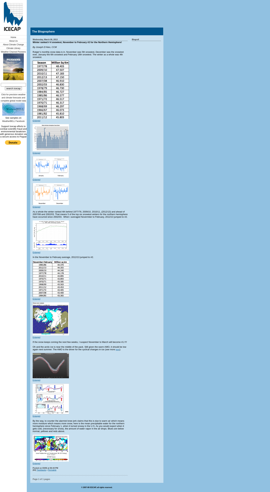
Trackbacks (41, 470)
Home (13, 37)
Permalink (52, 470)
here (118, 350)
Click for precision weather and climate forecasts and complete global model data (13, 97)
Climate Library (13, 48)
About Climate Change (13, 44)
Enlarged (36, 121)
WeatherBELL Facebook (13, 121)
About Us (13, 41)
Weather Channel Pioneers (13, 52)
